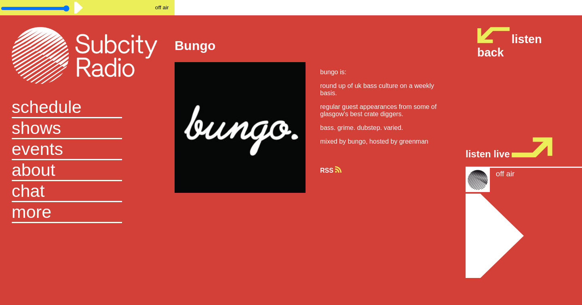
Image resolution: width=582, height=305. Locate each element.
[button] (87, 212)
